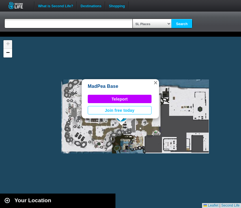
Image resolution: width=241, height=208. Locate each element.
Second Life (19, 5)
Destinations (91, 5)
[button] (155, 82)
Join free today (119, 110)
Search (182, 24)
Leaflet (210, 205)
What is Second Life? (55, 5)
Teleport (120, 99)
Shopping (117, 5)
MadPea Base (103, 86)
